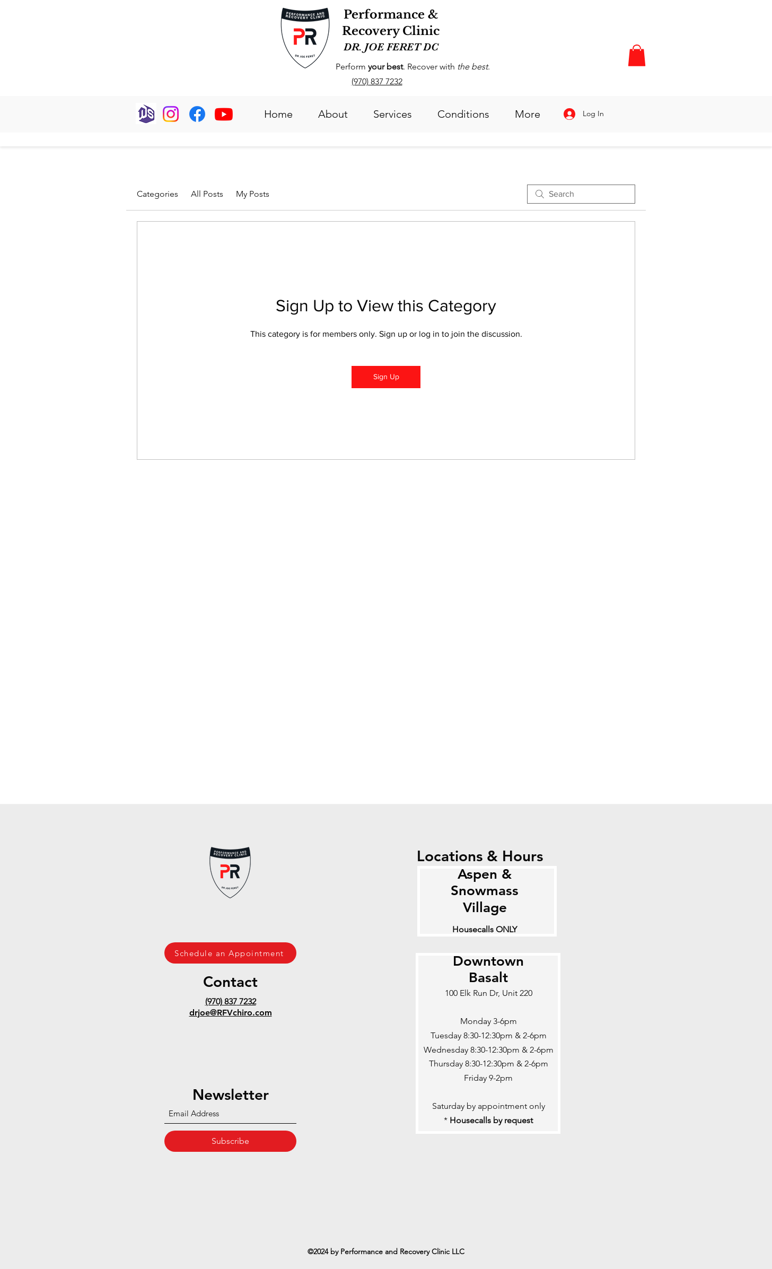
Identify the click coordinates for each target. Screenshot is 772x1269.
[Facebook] (197, 114)
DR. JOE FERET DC (391, 47)
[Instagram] (170, 114)
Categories (157, 194)
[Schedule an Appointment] (230, 953)
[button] (637, 55)
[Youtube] (223, 114)
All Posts (207, 194)
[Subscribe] (230, 1141)
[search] (581, 194)
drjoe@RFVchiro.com (230, 1013)
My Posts (252, 194)
